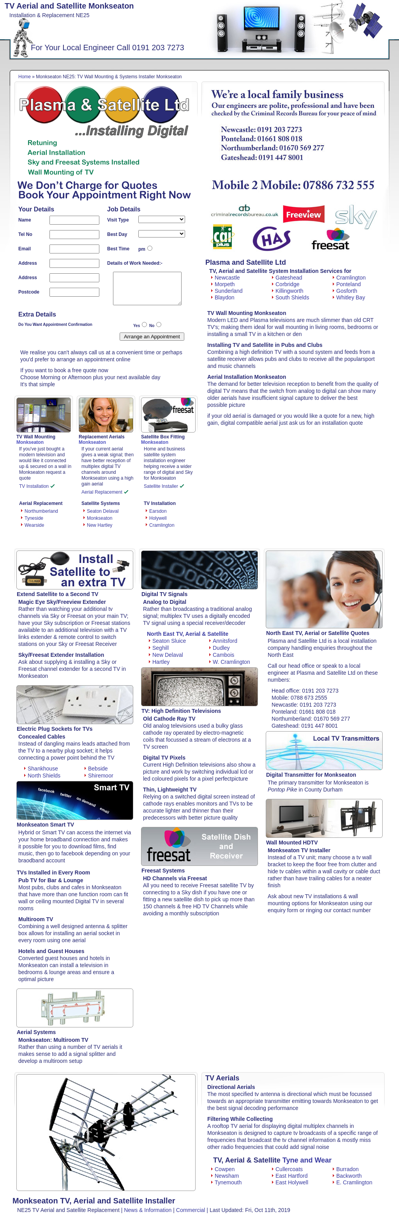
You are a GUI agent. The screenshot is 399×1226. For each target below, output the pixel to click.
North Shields (42, 775)
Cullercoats (287, 1169)
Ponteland (347, 284)
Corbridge (285, 284)
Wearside (34, 525)
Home (24, 76)
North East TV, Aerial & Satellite (187, 634)
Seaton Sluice (167, 641)
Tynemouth (226, 1182)
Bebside (96, 768)
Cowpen (223, 1169)
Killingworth (288, 291)
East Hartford (289, 1176)
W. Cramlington (229, 662)
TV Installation (37, 486)
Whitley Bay (349, 297)
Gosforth (345, 291)
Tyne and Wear (307, 1160)
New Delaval (166, 655)
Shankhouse (41, 768)
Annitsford (223, 641)
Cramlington (162, 525)
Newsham (225, 1176)
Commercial (190, 1210)
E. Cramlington (353, 1182)
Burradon (346, 1169)
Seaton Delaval (102, 511)
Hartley (159, 662)
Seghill (159, 648)
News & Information (147, 1210)
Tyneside (34, 518)
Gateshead (287, 277)
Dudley (219, 648)
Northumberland (41, 511)
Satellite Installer (164, 486)
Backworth (347, 1176)
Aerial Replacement (104, 492)
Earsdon (158, 511)
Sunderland (227, 291)
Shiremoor (99, 775)
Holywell (158, 518)
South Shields (290, 297)
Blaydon (223, 297)
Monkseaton (99, 518)
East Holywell (290, 1182)
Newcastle (225, 277)
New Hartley (99, 525)
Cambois (221, 655)
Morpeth (223, 284)
